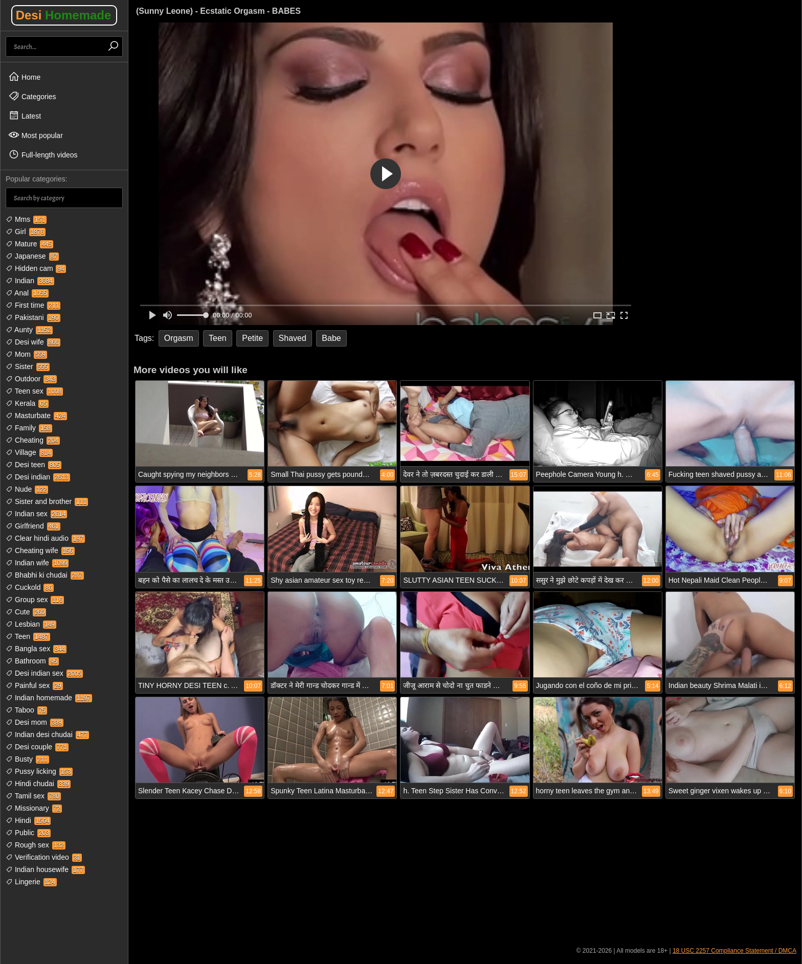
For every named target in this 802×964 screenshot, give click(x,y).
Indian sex (36, 514)
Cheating (33, 440)
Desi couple (37, 747)
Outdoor (31, 379)
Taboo (26, 710)
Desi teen (33, 465)
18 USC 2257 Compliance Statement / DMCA (734, 950)
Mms (26, 219)
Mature (29, 244)
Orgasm (178, 338)
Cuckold (30, 587)
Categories (32, 96)
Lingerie (31, 882)
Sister (28, 366)
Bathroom (32, 661)
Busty (27, 759)
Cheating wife (40, 550)
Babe (331, 338)
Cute (26, 612)
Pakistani (33, 317)
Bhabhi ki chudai (45, 575)
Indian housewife (45, 869)
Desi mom (34, 722)
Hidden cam (36, 268)
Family (29, 428)
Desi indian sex (44, 673)
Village (29, 452)
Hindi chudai (38, 783)
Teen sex (34, 391)
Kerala (27, 403)
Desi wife (33, 342)
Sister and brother (47, 501)
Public (28, 833)
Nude (27, 489)
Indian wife (37, 563)
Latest (24, 115)
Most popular (35, 135)
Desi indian (38, 477)
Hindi (28, 820)
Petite (252, 338)
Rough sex (35, 845)
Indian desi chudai (47, 734)
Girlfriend (33, 526)
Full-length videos (43, 154)
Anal (27, 293)
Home (24, 76)
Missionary (34, 808)
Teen (28, 636)
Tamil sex (33, 796)
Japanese (32, 256)
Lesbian (31, 624)
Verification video (44, 857)
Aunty (29, 330)
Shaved (292, 338)
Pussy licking (39, 771)
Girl (26, 231)
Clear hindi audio (45, 538)
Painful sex (34, 685)
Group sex (35, 599)
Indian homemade (49, 698)
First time (33, 305)
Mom (26, 354)
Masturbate (36, 415)
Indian (30, 281)
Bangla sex (36, 649)
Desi (64, 15)
